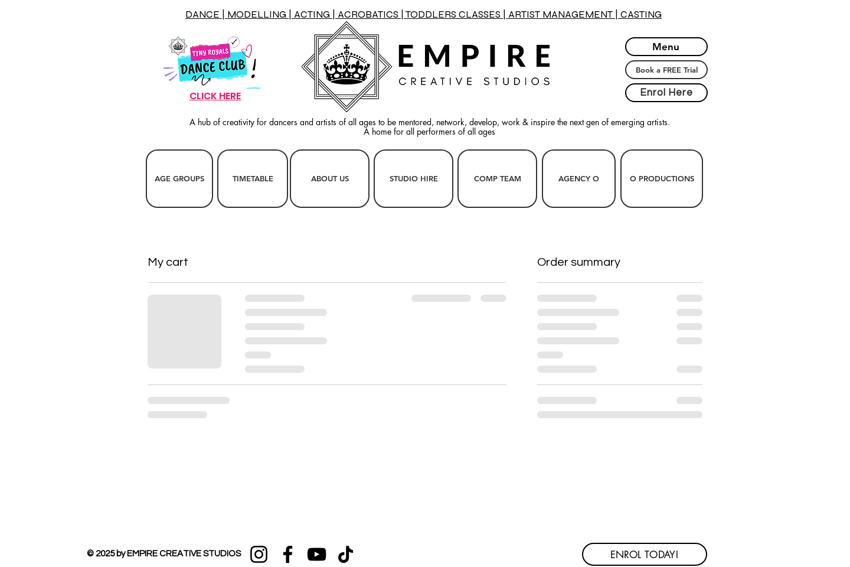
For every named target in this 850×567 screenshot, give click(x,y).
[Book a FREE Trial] (666, 69)
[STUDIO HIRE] (413, 178)
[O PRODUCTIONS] (661, 178)
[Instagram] (258, 554)
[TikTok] (345, 554)
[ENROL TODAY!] (644, 554)
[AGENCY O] (579, 178)
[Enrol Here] (666, 92)
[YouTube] (316, 554)
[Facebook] (287, 554)
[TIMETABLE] (252, 178)
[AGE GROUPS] (179, 178)
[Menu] (666, 46)
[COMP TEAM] (497, 178)
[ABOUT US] (330, 178)
